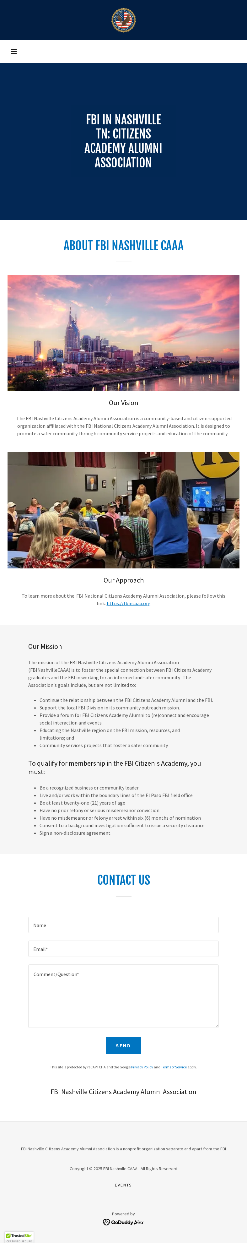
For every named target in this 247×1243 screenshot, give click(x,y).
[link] (123, 20)
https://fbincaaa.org (129, 603)
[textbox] (123, 925)
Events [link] (123, 1185)
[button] (14, 51)
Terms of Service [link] (174, 1067)
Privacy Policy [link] (142, 1067)
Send (123, 1045)
